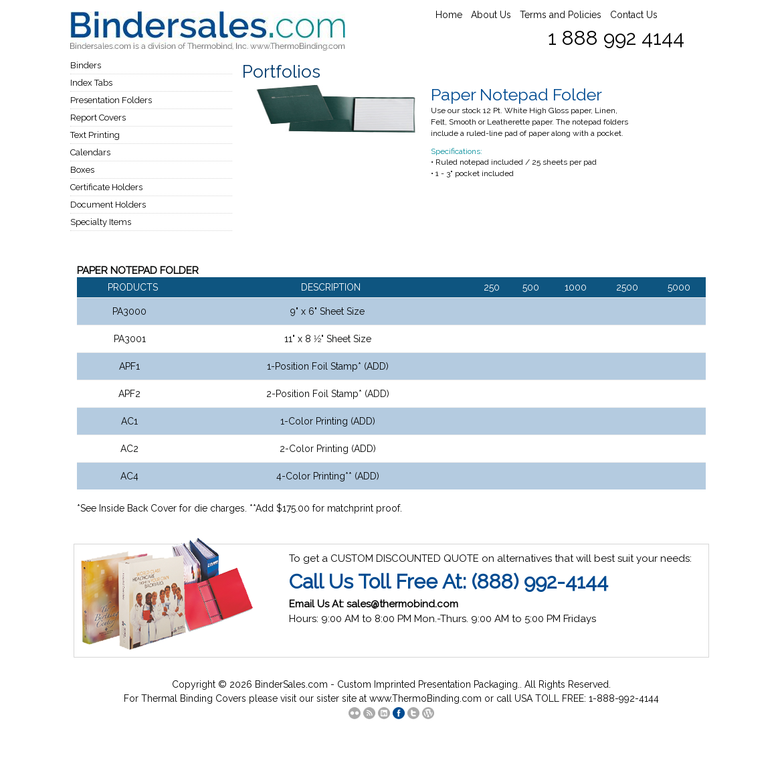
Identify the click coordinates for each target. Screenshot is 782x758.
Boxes (82, 170)
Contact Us (634, 14)
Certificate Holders (106, 187)
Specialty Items (100, 222)
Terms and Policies (560, 14)
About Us (491, 14)
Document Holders (108, 205)
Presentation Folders (111, 100)
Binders (85, 65)
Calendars (90, 152)
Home (448, 14)
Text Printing (95, 135)
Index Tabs (91, 83)
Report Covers (98, 117)
